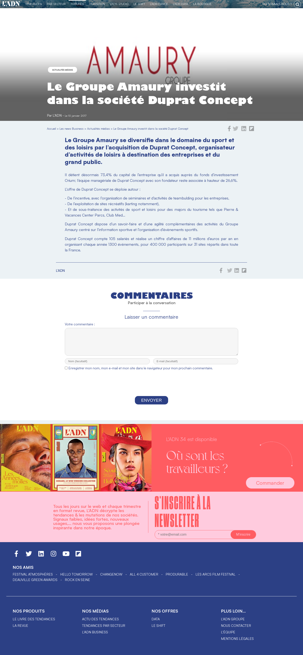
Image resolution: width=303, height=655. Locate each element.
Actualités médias (62, 70)
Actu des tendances (100, 619)
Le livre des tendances (34, 619)
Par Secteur (56, 4)
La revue (20, 625)
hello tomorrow (76, 574)
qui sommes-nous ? (277, 4)
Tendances (33, 4)
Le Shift (139, 4)
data (156, 619)
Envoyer (151, 404)
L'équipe (228, 632)
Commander (270, 483)
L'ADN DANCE (159, 4)
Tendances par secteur (103, 625)
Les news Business (72, 128)
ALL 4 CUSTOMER (144, 574)
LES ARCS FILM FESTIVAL (215, 574)
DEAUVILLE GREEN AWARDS (35, 580)
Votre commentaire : (80, 324)
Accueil (51, 128)
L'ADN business (95, 632)
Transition (97, 4)
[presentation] (151, 388)
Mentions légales (237, 639)
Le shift (158, 625)
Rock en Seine (77, 580)
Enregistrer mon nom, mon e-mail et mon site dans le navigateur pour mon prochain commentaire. (140, 372)
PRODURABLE (177, 574)
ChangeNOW (111, 574)
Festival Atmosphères (33, 574)
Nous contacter (236, 625)
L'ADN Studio (119, 4)
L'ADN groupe (233, 619)
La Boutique (202, 4)
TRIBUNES (77, 4)
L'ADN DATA (180, 4)
